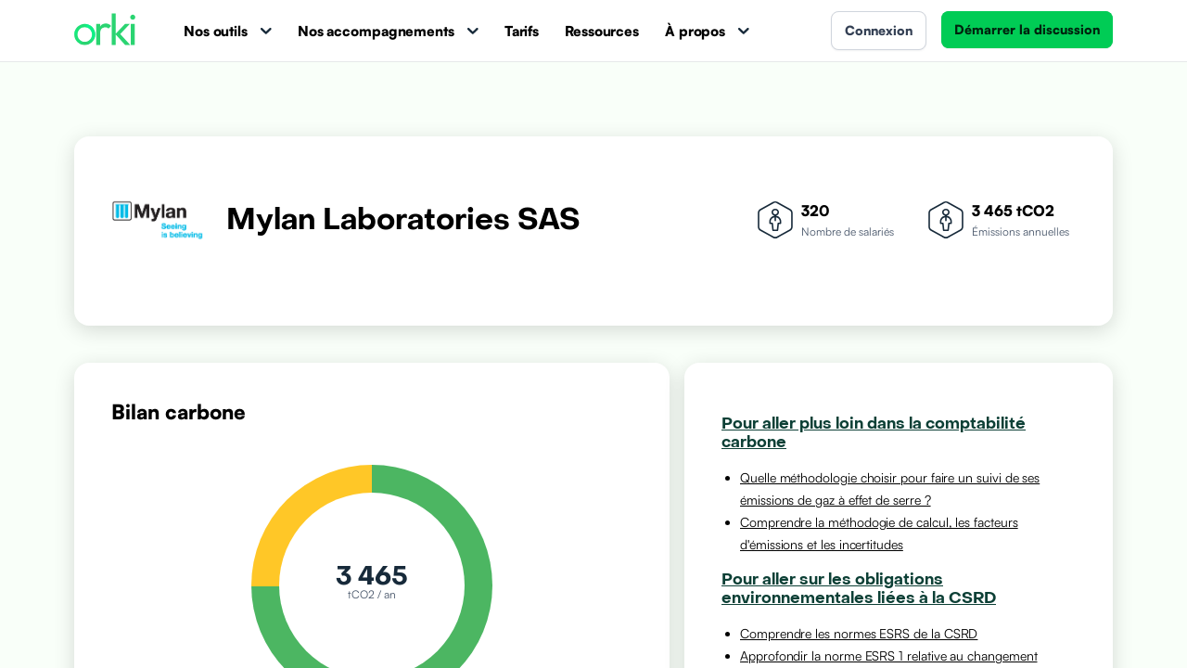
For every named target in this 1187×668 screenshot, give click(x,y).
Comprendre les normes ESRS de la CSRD (858, 633)
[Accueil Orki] (104, 31)
